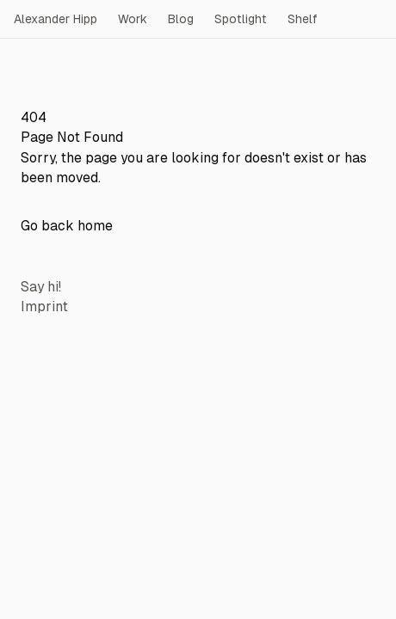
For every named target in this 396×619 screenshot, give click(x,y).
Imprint (44, 306)
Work (132, 19)
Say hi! (41, 286)
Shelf (303, 19)
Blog (181, 19)
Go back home (67, 225)
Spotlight (240, 19)
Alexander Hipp (55, 19)
